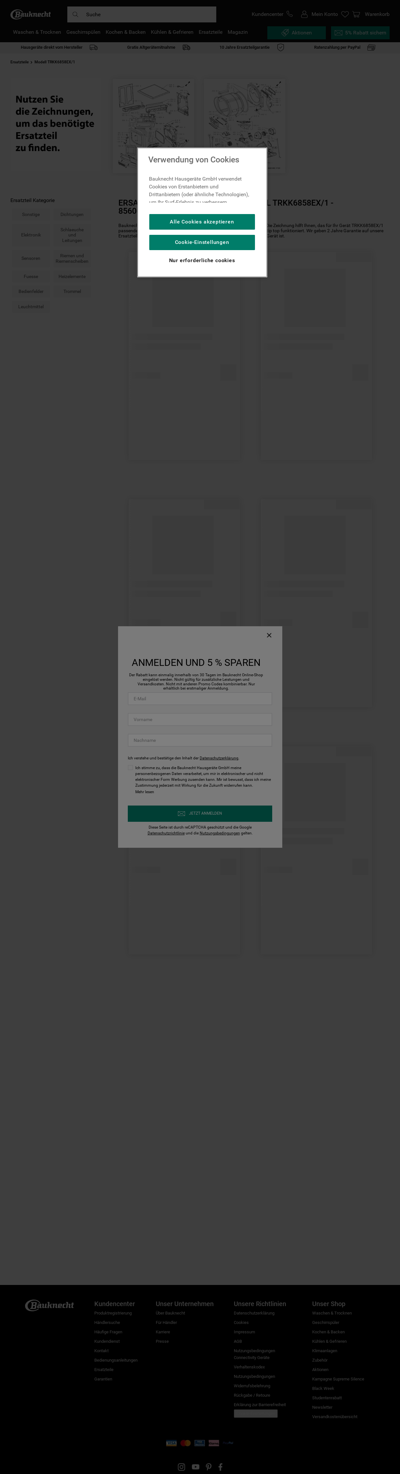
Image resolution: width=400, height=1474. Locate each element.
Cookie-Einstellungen (202, 242)
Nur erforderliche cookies (202, 260)
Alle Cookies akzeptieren (202, 222)
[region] (202, 212)
